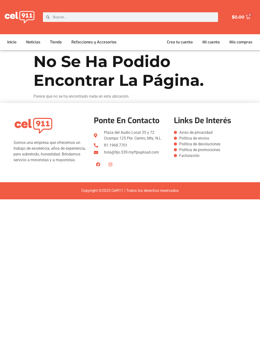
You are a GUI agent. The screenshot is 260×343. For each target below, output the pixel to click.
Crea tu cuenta (180, 42)
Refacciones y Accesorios (93, 42)
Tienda (56, 42)
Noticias (33, 42)
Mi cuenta (211, 42)
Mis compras (240, 42)
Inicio (11, 42)
